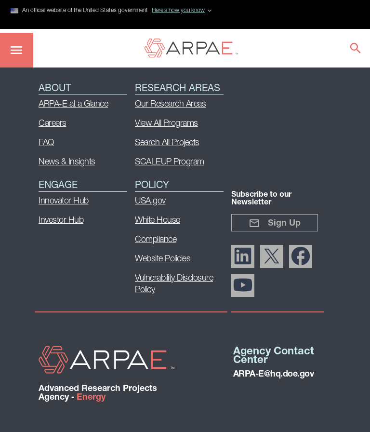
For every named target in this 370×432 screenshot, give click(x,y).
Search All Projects (167, 143)
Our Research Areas (170, 104)
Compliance (155, 239)
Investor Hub (61, 220)
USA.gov (150, 201)
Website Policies (162, 259)
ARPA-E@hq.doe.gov (273, 374)
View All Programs (166, 123)
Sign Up (275, 223)
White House (157, 220)
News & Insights (67, 162)
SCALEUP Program (169, 162)
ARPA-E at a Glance (73, 104)
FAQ (46, 143)
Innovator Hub (64, 201)
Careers (52, 123)
